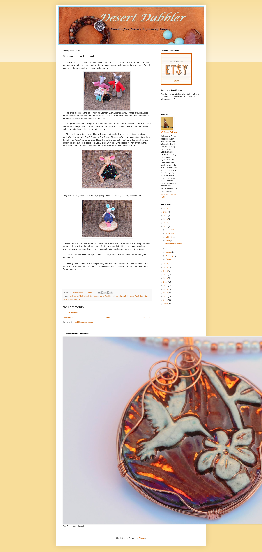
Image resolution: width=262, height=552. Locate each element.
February (170, 255)
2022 (165, 223)
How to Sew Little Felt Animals (110, 296)
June (168, 240)
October (169, 237)
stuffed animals (128, 296)
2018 (165, 271)
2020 (165, 264)
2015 (165, 282)
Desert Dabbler (170, 132)
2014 (165, 285)
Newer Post (68, 318)
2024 (165, 216)
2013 (165, 289)
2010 (165, 300)
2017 (165, 275)
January (169, 259)
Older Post (146, 318)
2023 (165, 219)
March (168, 252)
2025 (165, 212)
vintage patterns (74, 299)
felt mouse (94, 296)
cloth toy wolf (74, 296)
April (168, 248)
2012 (165, 293)
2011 (165, 296)
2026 (165, 208)
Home (107, 318)
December (170, 230)
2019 (165, 267)
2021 (165, 226)
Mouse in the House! (173, 244)
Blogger (142, 538)
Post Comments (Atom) (83, 322)
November (170, 233)
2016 (165, 278)
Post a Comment (73, 312)
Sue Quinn (139, 296)
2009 (165, 304)
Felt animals (84, 296)
